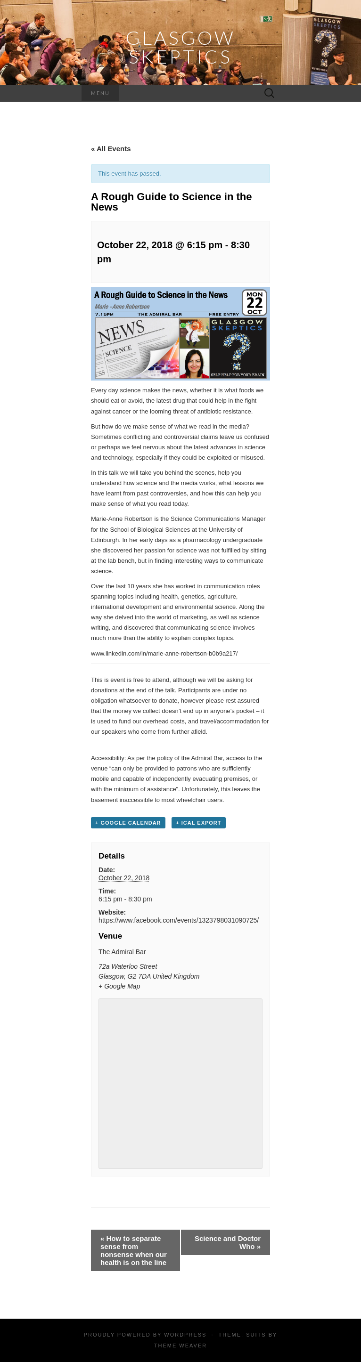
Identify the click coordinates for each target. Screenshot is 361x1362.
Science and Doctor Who (228, 1242)
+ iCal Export (198, 823)
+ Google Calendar (128, 823)
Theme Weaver (180, 1345)
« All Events (111, 149)
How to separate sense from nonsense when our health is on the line (133, 1250)
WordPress (185, 1335)
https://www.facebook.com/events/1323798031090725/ (178, 920)
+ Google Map (119, 986)
